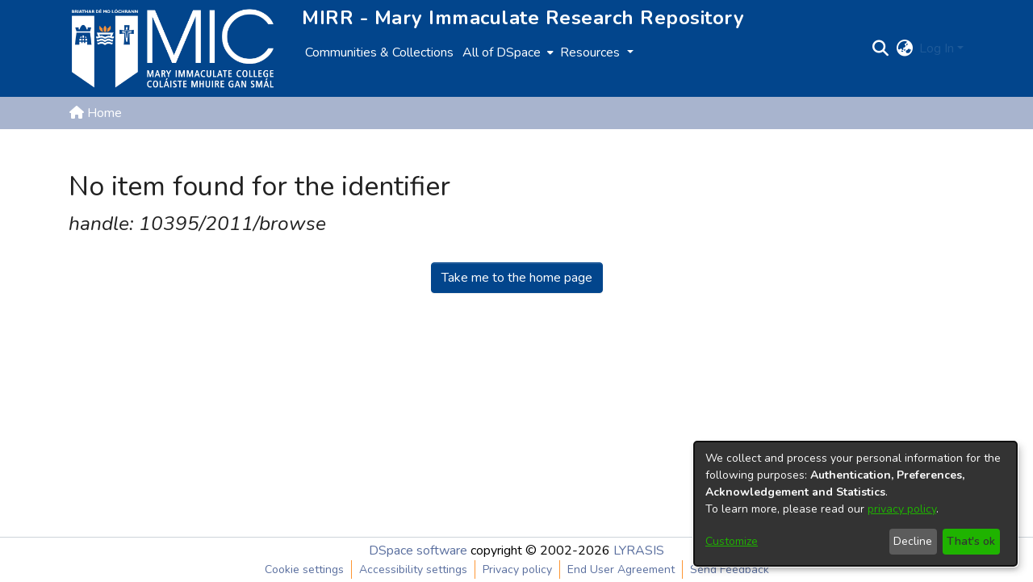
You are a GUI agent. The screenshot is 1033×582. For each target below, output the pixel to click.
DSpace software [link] (418, 550)
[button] (880, 48)
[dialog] (855, 504)
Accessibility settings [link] (413, 569)
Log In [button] (938, 48)
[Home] (173, 48)
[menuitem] (506, 52)
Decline (912, 541)
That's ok (971, 541)
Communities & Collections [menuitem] (379, 52)
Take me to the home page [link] (516, 278)
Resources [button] (591, 52)
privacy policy (902, 509)
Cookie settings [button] (304, 569)
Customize (731, 541)
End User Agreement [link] (621, 569)
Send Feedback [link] (729, 569)
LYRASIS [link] (638, 550)
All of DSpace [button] (501, 52)
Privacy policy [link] (517, 569)
